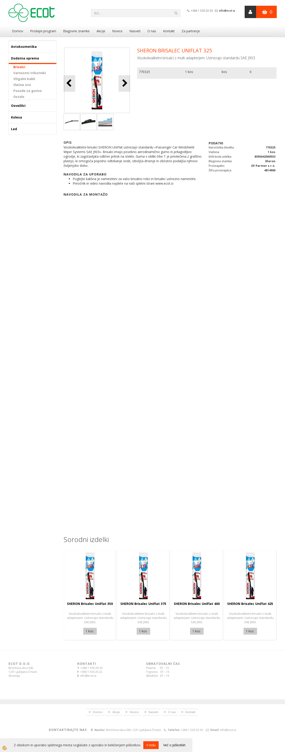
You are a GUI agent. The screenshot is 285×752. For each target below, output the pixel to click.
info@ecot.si (227, 11)
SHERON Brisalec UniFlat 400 (197, 603)
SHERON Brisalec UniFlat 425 (250, 603)
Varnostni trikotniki (29, 73)
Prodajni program (43, 31)
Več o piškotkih (174, 745)
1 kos (189, 72)
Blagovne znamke (76, 31)
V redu (151, 745)
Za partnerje (191, 31)
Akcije (101, 31)
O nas (151, 31)
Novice (117, 31)
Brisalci (19, 67)
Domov (17, 31)
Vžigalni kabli (24, 79)
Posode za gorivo (27, 91)
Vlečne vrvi (22, 85)
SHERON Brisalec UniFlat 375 (143, 603)
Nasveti (135, 31)
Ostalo (18, 96)
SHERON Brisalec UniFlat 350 (90, 603)
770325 (144, 72)
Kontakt (169, 31)
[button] (124, 83)
